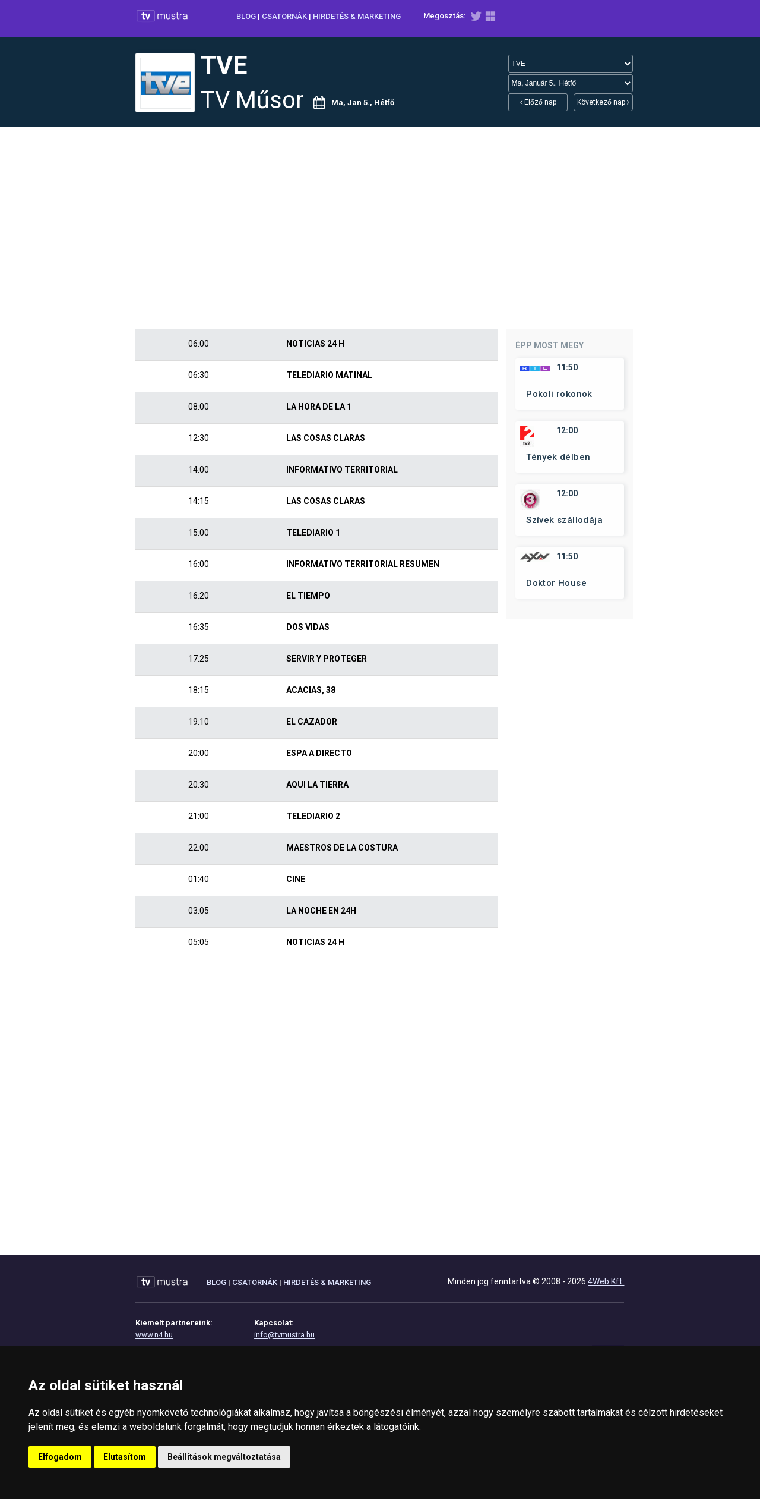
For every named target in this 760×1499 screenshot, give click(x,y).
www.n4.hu (154, 1334)
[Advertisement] (380, 228)
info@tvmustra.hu (284, 1334)
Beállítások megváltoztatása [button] (224, 1457)
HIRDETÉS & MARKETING (357, 16)
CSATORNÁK (284, 16)
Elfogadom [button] (60, 1457)
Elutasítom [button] (124, 1457)
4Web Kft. (606, 1281)
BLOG (246, 16)
